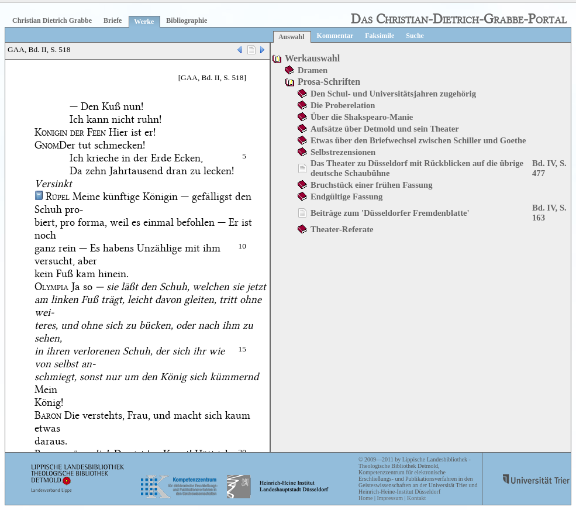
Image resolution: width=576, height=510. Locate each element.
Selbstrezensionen (343, 152)
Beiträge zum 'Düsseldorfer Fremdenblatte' (390, 213)
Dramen (312, 70)
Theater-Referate (342, 229)
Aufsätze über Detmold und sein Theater (385, 128)
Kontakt (416, 498)
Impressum (389, 498)
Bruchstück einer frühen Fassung (372, 184)
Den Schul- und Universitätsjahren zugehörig (393, 93)
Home (365, 498)
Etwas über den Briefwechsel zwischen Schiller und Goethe (418, 140)
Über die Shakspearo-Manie (362, 117)
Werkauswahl (312, 58)
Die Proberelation (343, 105)
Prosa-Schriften (329, 82)
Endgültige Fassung (346, 196)
